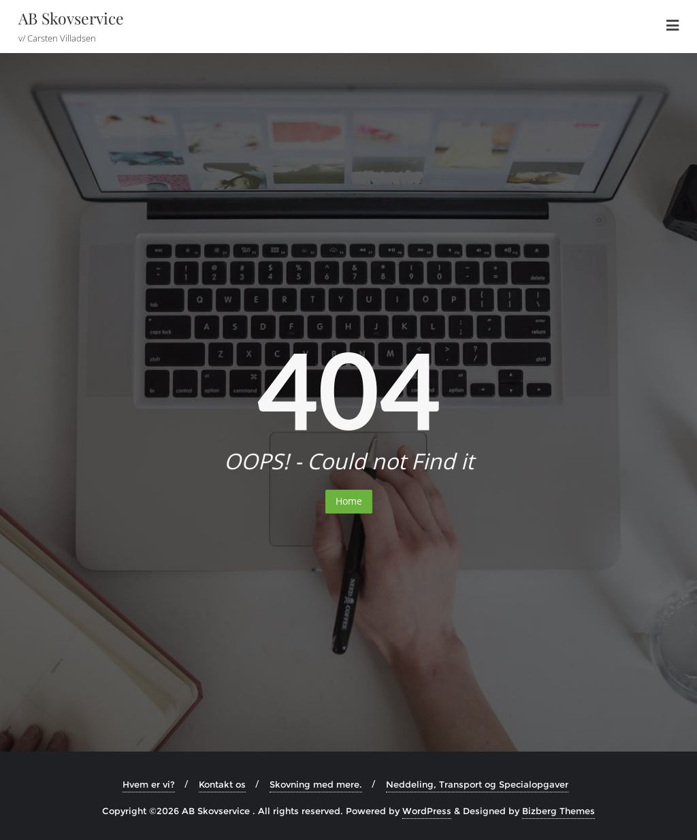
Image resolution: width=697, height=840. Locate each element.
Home (349, 500)
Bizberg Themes (558, 810)
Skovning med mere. (316, 784)
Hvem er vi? (149, 784)
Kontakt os (222, 784)
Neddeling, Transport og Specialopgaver (477, 784)
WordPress (426, 810)
